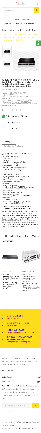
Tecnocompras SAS (24, 422)
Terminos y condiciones (30, 428)
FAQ (16, 428)
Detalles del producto (13, 146)
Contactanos (6, 428)
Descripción (9, 142)
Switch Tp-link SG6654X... (10, 271)
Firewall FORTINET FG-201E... (31, 271)
